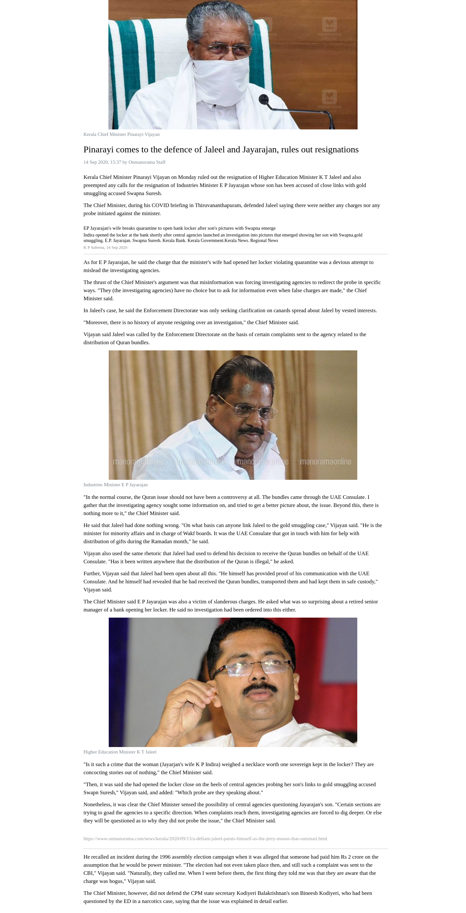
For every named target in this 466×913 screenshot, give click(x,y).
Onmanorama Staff (146, 162)
